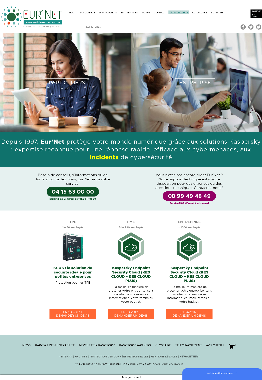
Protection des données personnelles (118, 357)
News (26, 345)
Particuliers (108, 12)
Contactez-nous (62, 179)
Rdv (72, 12)
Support (217, 12)
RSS (85, 357)
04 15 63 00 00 (73, 192)
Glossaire (163, 345)
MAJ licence (86, 12)
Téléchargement (188, 345)
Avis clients (215, 345)
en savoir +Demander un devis (72, 314)
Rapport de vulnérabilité (55, 345)
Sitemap (66, 357)
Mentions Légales (164, 357)
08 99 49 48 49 (189, 196)
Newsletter (189, 357)
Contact (160, 12)
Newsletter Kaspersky (97, 345)
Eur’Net (136, 364)
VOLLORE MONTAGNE (169, 364)
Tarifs (146, 12)
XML (77, 357)
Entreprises (129, 12)
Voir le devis (179, 12)
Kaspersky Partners (135, 345)
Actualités (199, 12)
